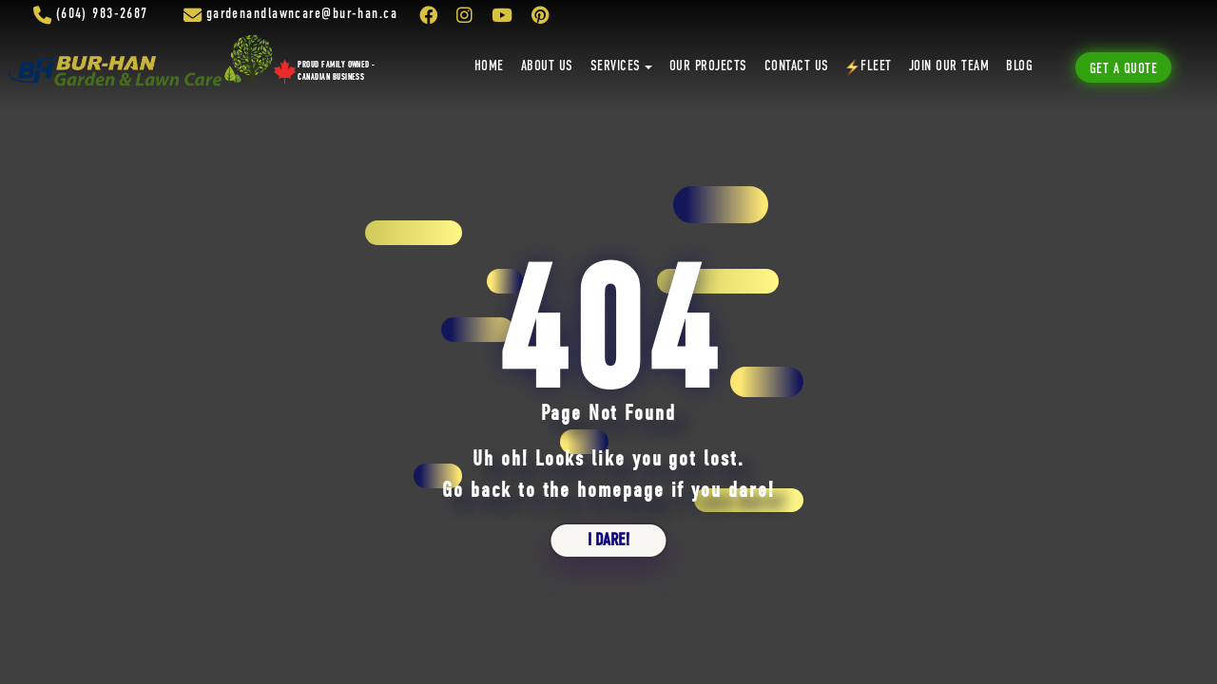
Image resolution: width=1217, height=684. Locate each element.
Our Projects (708, 66)
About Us (547, 66)
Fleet (869, 67)
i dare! (608, 540)
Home (489, 66)
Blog (1019, 66)
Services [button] (615, 66)
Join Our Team (949, 66)
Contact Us (796, 66)
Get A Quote (1123, 69)
